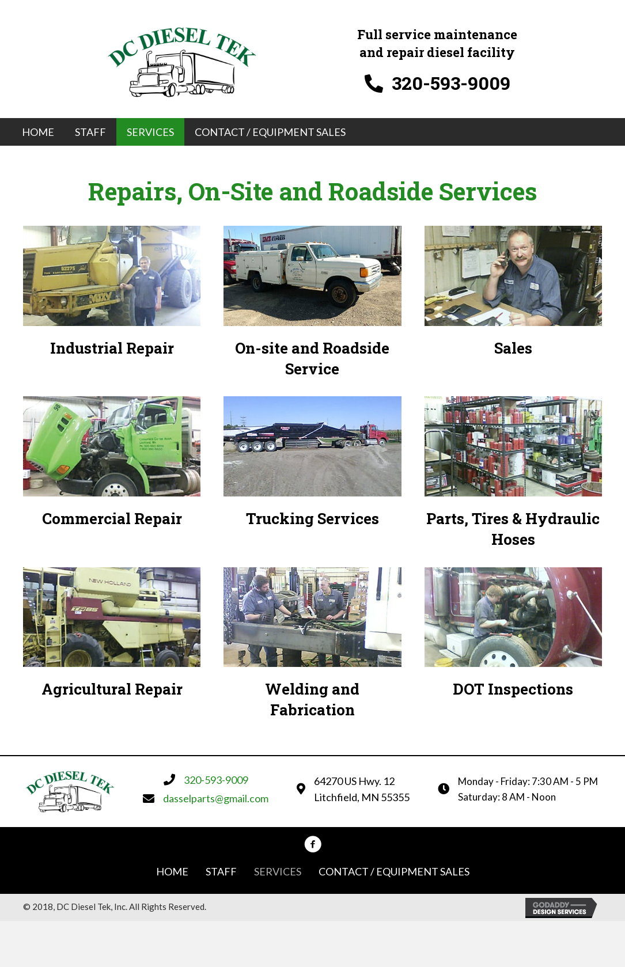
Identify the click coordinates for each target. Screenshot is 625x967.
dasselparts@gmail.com (215, 798)
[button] (312, 844)
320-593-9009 (451, 82)
